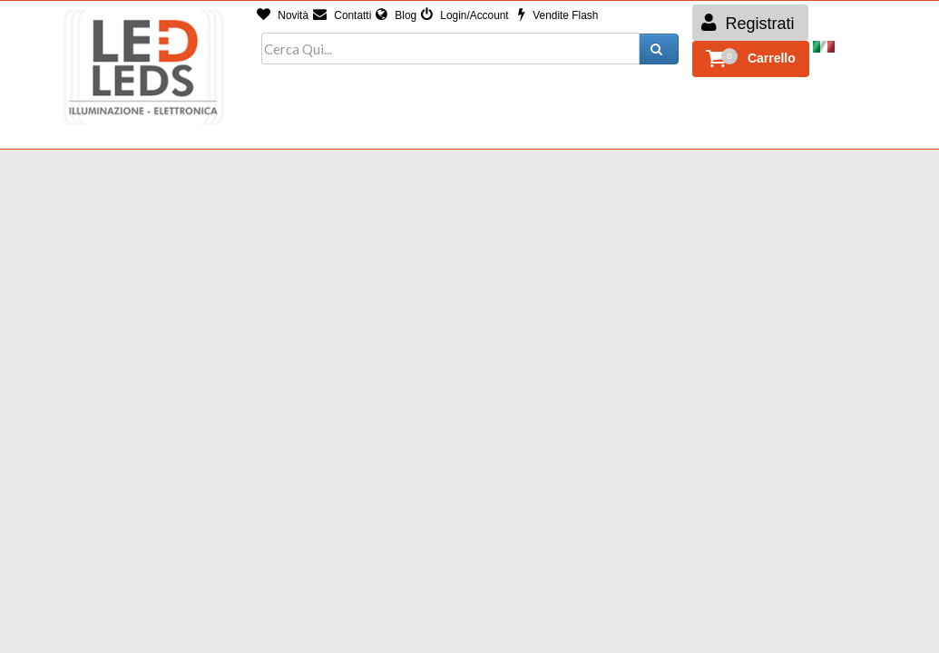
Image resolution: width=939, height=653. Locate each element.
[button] (750, 59)
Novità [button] (282, 15)
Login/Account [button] (465, 15)
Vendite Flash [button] (558, 15)
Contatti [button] (342, 15)
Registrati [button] (748, 22)
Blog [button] (396, 15)
